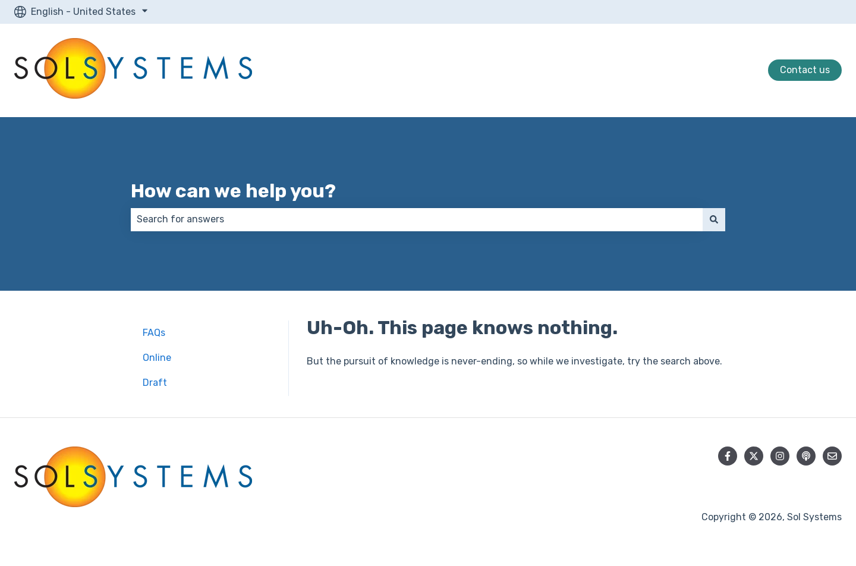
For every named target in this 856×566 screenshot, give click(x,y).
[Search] (714, 219)
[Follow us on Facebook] (727, 456)
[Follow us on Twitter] (753, 456)
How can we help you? (233, 191)
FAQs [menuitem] (154, 332)
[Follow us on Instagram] (779, 456)
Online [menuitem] (157, 357)
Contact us (805, 70)
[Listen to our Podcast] (806, 456)
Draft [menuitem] (155, 382)
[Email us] (832, 456)
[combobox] (417, 219)
